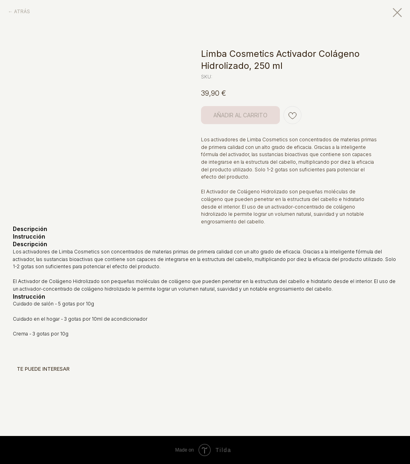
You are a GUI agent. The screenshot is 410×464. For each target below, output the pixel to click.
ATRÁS (22, 11)
